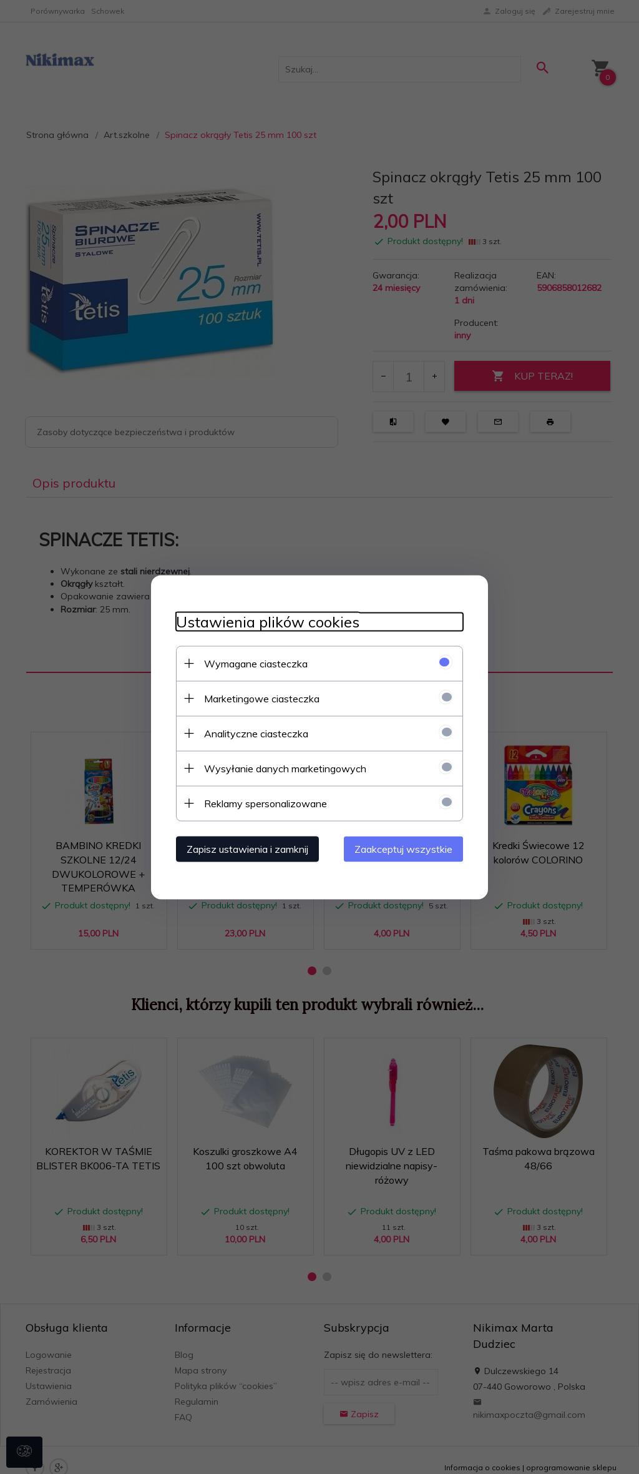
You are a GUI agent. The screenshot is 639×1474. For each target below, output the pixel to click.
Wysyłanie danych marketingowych (285, 768)
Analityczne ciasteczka (256, 733)
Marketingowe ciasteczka (262, 698)
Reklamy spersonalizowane (265, 803)
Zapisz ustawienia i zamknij (247, 848)
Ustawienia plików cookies (267, 621)
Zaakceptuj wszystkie (403, 848)
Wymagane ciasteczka (256, 663)
